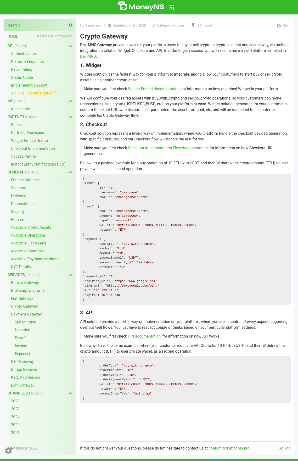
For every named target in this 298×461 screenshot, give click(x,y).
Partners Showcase (27, 132)
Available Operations (28, 235)
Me (16, 101)
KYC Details (21, 267)
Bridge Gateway (24, 369)
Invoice (21, 346)
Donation (22, 330)
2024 (15, 417)
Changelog (25, 393)
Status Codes (22, 77)
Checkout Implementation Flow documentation (168, 148)
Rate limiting (21, 69)
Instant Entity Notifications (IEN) (38, 164)
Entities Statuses (25, 180)
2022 (15, 409)
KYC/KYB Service (25, 377)
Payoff (20, 338)
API (17, 46)
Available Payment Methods (34, 259)
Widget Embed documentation (154, 89)
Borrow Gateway (25, 282)
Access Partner (24, 156)
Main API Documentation (36, 92)
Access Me (20, 109)
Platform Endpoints (27, 61)
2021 (15, 432)
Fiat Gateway (22, 298)
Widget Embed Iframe (29, 140)
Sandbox (18, 188)
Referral (17, 219)
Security (18, 211)
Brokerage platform (27, 290)
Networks (19, 196)
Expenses (23, 353)
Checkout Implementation (33, 148)
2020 (15, 424)
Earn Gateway (22, 385)
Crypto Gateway (24, 306)
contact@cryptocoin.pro (229, 448)
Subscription (25, 322)
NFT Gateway (22, 361)
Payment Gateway (26, 314)
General (23, 172)
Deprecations (22, 203)
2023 (15, 401)
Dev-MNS (88, 56)
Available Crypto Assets (31, 227)
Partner (22, 117)
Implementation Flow (29, 85)
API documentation (144, 336)
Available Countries (27, 251)
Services (23, 274)
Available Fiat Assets (28, 243)
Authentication (23, 53)
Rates (16, 124)
